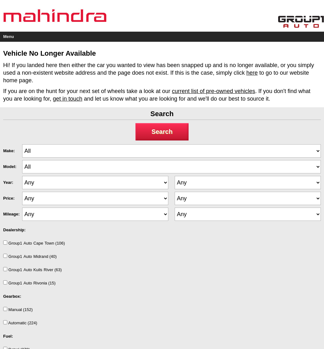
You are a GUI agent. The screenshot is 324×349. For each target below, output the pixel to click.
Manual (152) (18, 309)
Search (162, 131)
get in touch (67, 99)
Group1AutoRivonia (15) (29, 282)
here (252, 73)
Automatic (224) (20, 322)
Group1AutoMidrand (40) (30, 256)
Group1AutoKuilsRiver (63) (32, 269)
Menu (8, 36)
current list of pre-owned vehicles (213, 91)
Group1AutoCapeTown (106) (34, 243)
